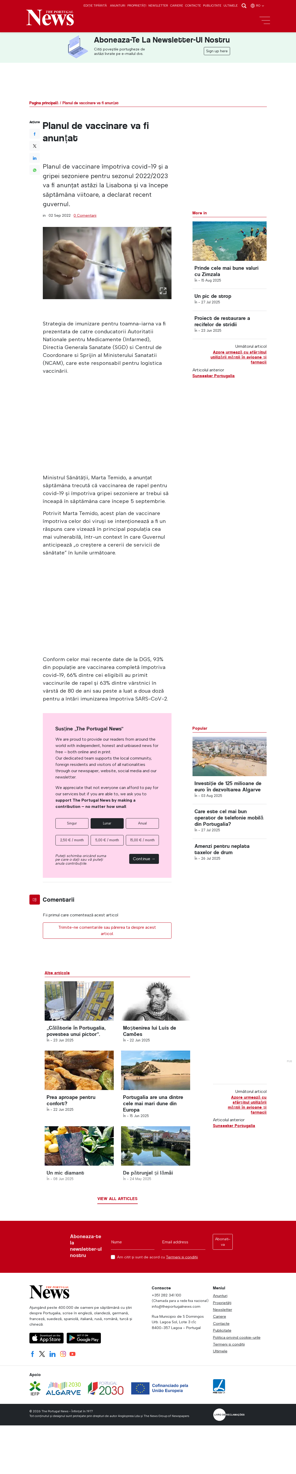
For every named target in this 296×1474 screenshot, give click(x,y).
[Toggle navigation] (264, 20)
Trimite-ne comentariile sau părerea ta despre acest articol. (107, 930)
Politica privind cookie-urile (237, 1337)
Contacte (193, 5)
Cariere (176, 5)
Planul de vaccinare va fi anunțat (90, 102)
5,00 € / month (107, 840)
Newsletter (158, 5)
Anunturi (117, 5)
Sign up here (217, 51)
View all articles (117, 1198)
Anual (142, 823)
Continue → (144, 858)
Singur (72, 823)
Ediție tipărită (95, 5)
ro (257, 5)
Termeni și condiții (182, 1257)
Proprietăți (136, 5)
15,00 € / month (142, 840)
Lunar (107, 823)
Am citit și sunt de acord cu (157, 1257)
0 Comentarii (85, 215)
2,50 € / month (72, 840)
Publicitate (212, 5)
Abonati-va (222, 1242)
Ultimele (231, 5)
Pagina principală (44, 102)
